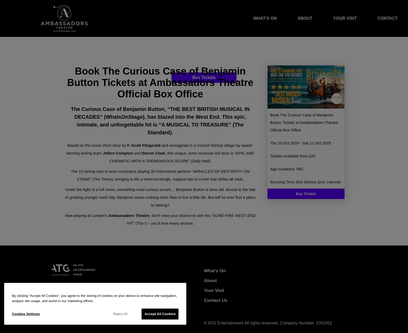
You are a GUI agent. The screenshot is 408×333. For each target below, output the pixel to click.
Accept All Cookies (160, 314)
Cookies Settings (26, 314)
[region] (95, 304)
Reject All (120, 314)
